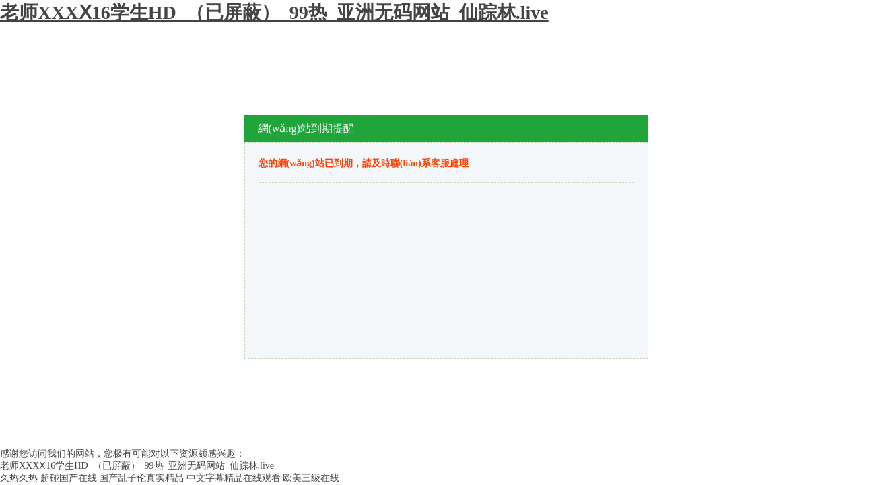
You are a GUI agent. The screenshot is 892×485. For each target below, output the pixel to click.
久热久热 (19, 478)
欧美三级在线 (311, 478)
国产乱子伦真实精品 (141, 478)
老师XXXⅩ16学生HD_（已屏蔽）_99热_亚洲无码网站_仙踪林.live (274, 12)
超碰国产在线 (68, 478)
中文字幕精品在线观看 (233, 478)
